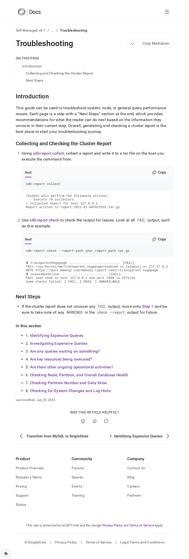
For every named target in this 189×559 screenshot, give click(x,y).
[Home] (29, 12)
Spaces (77, 485)
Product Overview (30, 476)
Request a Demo (29, 485)
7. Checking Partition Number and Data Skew (66, 391)
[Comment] (106, 429)
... (52, 30)
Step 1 (148, 314)
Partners (134, 503)
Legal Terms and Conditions (142, 550)
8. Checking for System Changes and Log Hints (68, 399)
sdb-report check (44, 223)
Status (21, 513)
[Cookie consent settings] (6, 553)
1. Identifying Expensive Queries (54, 343)
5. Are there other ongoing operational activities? (69, 375)
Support (22, 503)
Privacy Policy (112, 533)
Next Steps (34, 80)
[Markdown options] (133, 43)
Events (77, 494)
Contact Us (136, 476)
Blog (130, 485)
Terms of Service (141, 533)
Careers (133, 494)
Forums (78, 476)
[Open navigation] (167, 12)
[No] (94, 429)
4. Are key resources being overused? (59, 367)
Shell (28, 172)
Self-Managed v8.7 (31, 30)
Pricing (21, 494)
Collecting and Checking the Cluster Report (60, 73)
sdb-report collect (48, 153)
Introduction (32, 66)
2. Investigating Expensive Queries (56, 351)
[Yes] (83, 429)
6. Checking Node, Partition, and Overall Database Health (77, 383)
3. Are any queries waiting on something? (63, 359)
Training (78, 503)
